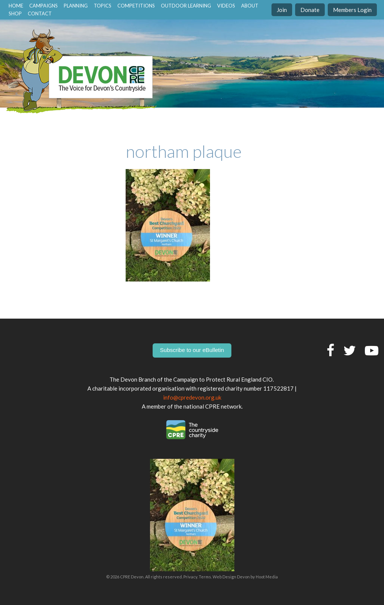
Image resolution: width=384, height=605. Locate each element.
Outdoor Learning (186, 6)
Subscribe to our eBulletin (192, 350)
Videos (226, 6)
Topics (102, 6)
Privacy (190, 576)
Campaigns (43, 6)
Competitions (136, 6)
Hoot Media (267, 576)
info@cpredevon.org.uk (192, 397)
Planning (76, 6)
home (16, 6)
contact (40, 13)
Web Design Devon (231, 576)
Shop (15, 13)
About (249, 6)
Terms (205, 576)
